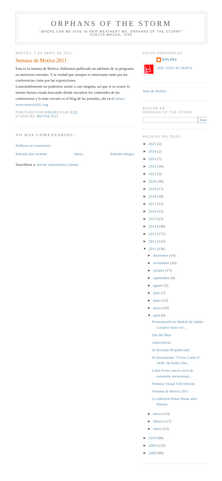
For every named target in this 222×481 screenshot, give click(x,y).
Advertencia (161, 342)
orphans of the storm (111, 23)
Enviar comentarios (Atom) (57, 164)
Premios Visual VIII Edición (173, 384)
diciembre (161, 255)
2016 (153, 211)
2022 (153, 166)
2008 (153, 453)
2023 (153, 159)
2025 (153, 144)
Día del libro (161, 335)
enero (157, 428)
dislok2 (52, 112)
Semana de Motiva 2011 (170, 391)
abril (157, 315)
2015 (153, 219)
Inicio (78, 154)
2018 (153, 196)
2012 (153, 241)
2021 (153, 174)
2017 (153, 204)
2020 (153, 181)
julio (157, 293)
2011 (153, 249)
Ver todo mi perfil (175, 68)
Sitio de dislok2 (154, 91)
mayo (157, 308)
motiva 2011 (47, 116)
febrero (159, 421)
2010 (153, 438)
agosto (158, 285)
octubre (159, 270)
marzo (158, 414)
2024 (153, 151)
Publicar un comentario (33, 145)
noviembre (161, 263)
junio (157, 300)
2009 (153, 445)
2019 (153, 189)
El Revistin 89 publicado (170, 350)
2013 (153, 234)
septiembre (162, 278)
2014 (153, 226)
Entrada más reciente (31, 154)
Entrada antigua (122, 154)
